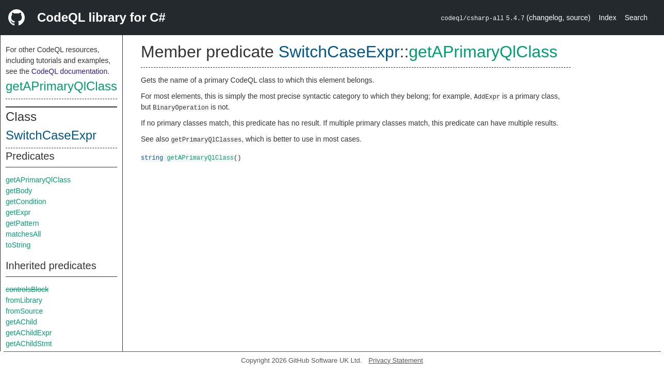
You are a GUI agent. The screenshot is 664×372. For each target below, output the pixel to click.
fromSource (24, 311)
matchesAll (23, 234)
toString (18, 245)
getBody (19, 191)
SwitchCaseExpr (51, 135)
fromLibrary (24, 300)
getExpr (18, 212)
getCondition (26, 201)
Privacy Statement (395, 360)
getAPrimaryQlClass (61, 86)
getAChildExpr (29, 333)
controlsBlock (27, 289)
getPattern (22, 223)
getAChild (21, 322)
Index (607, 17)
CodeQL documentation (69, 71)
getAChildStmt (29, 343)
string (152, 157)
